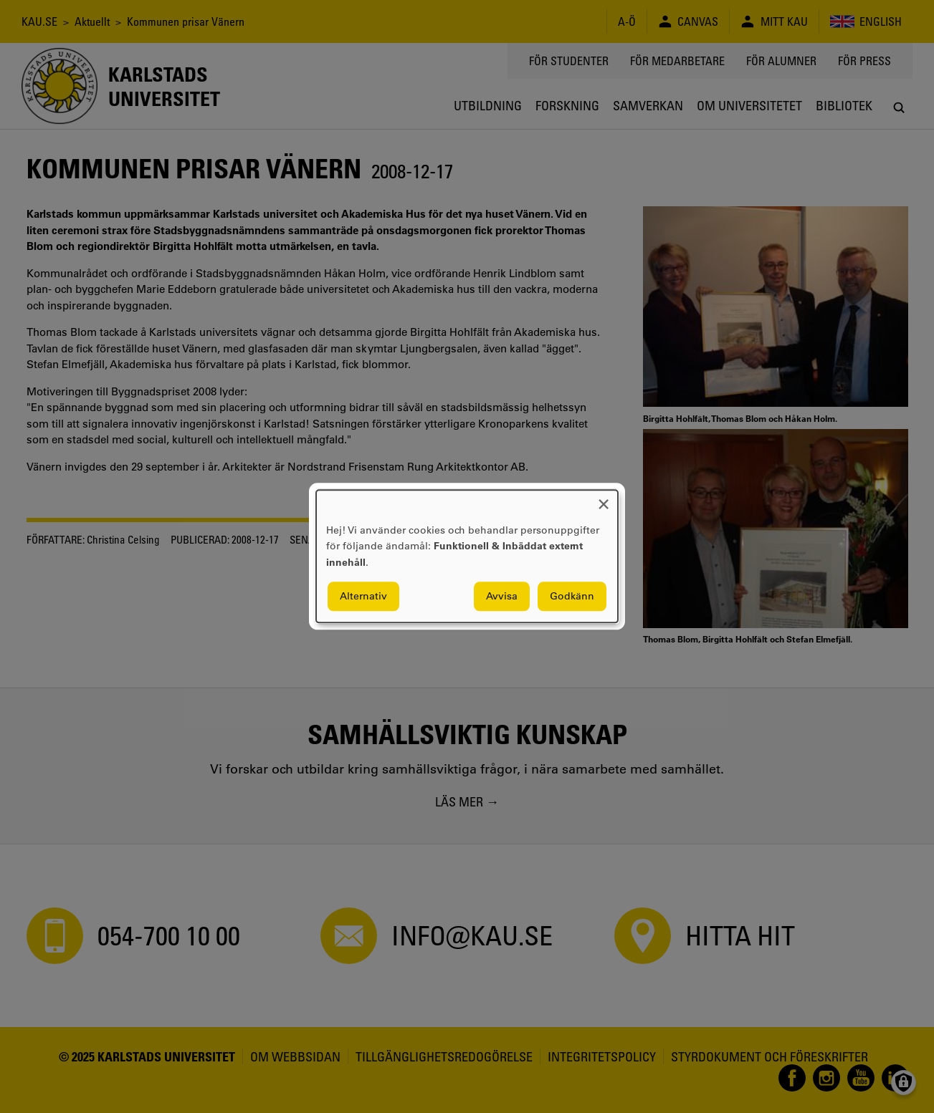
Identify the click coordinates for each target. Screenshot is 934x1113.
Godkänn (572, 596)
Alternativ (363, 596)
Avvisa (502, 596)
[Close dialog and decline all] (603, 499)
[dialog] (467, 556)
